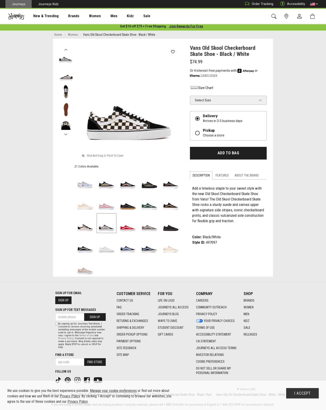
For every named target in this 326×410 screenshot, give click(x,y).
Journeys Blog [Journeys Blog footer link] (168, 314)
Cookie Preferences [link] (210, 362)
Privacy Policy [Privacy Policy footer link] (206, 314)
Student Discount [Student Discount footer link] (171, 328)
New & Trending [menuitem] (42, 16)
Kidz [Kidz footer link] (246, 321)
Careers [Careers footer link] (202, 301)
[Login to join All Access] (143, 27)
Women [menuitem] (85, 16)
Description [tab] (201, 176)
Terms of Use (86, 335)
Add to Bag (228, 154)
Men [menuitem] (101, 16)
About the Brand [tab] (247, 176)
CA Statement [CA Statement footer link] (206, 341)
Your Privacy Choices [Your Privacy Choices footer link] (215, 321)
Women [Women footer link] (249, 307)
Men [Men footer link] (246, 314)
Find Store (94, 362)
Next (66, 134)
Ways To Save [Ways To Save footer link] (167, 321)
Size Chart (201, 89)
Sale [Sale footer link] (247, 328)
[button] (314, 4)
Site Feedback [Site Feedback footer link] (126, 348)
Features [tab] (222, 176)
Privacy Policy (65, 338)
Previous (66, 49)
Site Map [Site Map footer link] (123, 355)
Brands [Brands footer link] (249, 301)
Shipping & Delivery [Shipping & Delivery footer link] (130, 328)
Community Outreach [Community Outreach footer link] (211, 307)
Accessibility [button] (291, 4)
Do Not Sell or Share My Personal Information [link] (213, 371)
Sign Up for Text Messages (75, 310)
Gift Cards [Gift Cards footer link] (165, 334)
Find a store (64, 355)
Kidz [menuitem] (116, 16)
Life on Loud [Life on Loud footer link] (166, 301)
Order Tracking (258, 4)
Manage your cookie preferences (113, 391)
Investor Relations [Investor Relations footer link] (210, 355)
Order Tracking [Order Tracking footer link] (128, 314)
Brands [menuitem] (66, 16)
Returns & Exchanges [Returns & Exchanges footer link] (132, 321)
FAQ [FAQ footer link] (119, 307)
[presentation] (42, 16)
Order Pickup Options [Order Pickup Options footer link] (132, 334)
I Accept (302, 393)
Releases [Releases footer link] (250, 334)
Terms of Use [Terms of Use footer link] (205, 328)
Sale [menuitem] (130, 16)
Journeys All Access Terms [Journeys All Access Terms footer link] (216, 348)
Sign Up (63, 300)
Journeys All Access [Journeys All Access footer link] (173, 307)
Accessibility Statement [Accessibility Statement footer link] (213, 334)
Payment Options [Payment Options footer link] (129, 341)
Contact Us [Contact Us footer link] (125, 301)
